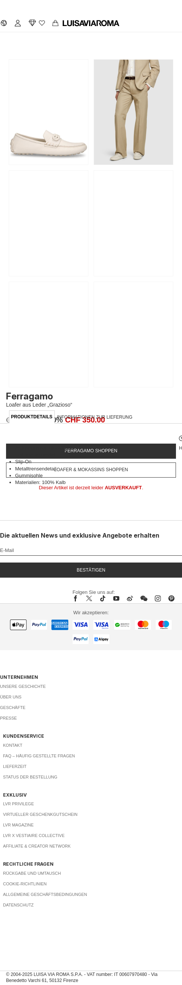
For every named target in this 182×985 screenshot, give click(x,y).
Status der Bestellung (30, 777)
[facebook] (77, 598)
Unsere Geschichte (23, 686)
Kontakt (12, 745)
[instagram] (158, 598)
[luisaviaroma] (91, 23)
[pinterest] (171, 598)
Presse (8, 718)
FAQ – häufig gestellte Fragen (39, 756)
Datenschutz (18, 905)
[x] (89, 598)
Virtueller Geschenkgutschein (40, 814)
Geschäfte (12, 707)
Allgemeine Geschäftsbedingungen (45, 894)
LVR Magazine (18, 825)
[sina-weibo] (130, 598)
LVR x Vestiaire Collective (34, 835)
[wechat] (144, 598)
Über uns (11, 697)
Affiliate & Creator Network (37, 846)
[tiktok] (103, 598)
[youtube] (116, 598)
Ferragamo (29, 396)
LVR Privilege (18, 804)
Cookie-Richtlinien (25, 884)
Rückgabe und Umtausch (32, 873)
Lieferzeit (14, 766)
